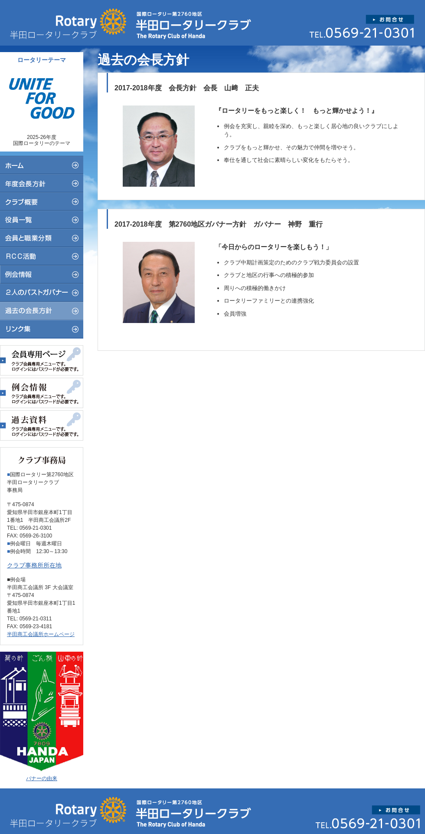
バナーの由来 (41, 778)
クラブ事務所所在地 (34, 565)
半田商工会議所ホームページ (41, 634)
